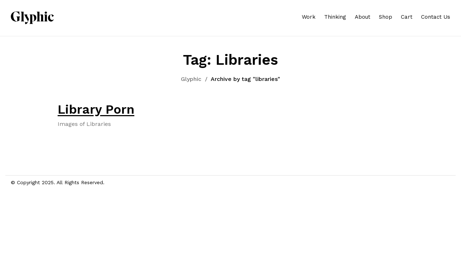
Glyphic (191, 79)
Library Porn (96, 109)
